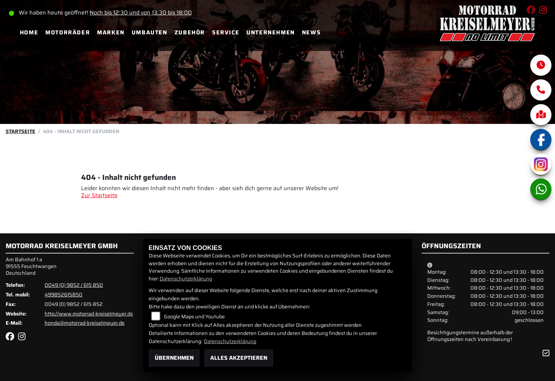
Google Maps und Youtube (194, 316)
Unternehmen (270, 32)
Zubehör (189, 32)
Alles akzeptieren (238, 357)
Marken (111, 32)
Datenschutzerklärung (186, 279)
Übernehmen (174, 357)
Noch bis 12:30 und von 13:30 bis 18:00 (141, 12)
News (311, 32)
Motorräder (67, 32)
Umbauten (149, 32)
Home (29, 32)
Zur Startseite (99, 195)
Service (225, 32)
